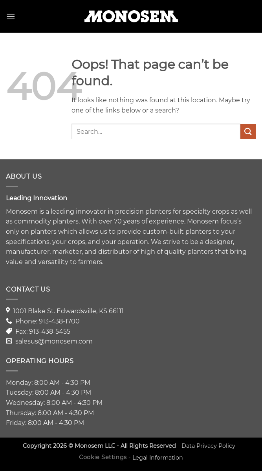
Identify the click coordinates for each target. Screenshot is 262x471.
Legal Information (157, 457)
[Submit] (248, 131)
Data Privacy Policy (208, 445)
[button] (10, 16)
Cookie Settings (102, 457)
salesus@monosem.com (54, 341)
